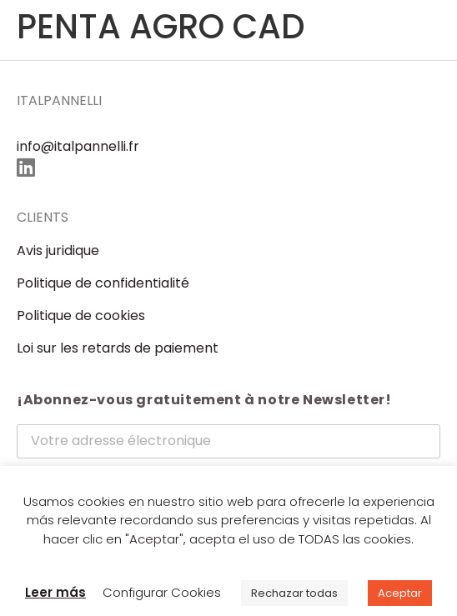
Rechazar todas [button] (294, 593)
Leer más (55, 592)
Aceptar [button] (400, 593)
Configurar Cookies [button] (162, 592)
